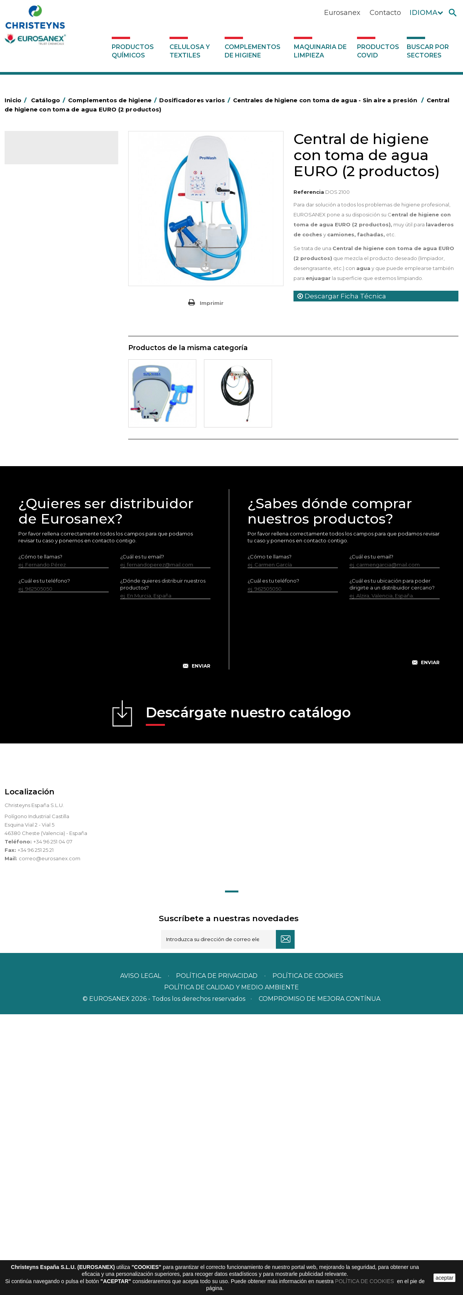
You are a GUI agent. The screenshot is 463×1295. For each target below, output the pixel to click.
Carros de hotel (39, 287)
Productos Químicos (133, 51)
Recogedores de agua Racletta (59, 441)
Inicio (17, 100)
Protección (33, 429)
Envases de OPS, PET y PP (51, 334)
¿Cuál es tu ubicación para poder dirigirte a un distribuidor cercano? (392, 864)
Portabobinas (36, 417)
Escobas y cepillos (42, 346)
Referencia (308, 192)
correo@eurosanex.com (49, 1139)
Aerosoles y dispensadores (52, 216)
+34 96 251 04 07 (52, 1122)
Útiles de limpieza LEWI (48, 477)
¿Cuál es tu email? (142, 837)
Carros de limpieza (43, 299)
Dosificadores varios (44, 501)
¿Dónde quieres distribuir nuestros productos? (162, 864)
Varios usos (39, 513)
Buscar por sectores (428, 51)
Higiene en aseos (41, 382)
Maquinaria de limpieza (320, 51)
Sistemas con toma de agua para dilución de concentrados (60, 604)
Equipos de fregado (44, 322)
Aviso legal (140, 1256)
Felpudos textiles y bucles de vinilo (62, 370)
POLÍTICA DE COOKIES (365, 1281)
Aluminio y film (37, 228)
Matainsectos (36, 394)
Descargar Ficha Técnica (341, 296)
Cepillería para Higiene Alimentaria (62, 358)
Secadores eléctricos (46, 453)
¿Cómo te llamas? (40, 837)
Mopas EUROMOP (42, 406)
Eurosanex (342, 12)
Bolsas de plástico (42, 252)
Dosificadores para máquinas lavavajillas (60, 531)
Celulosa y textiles (190, 51)
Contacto (385, 12)
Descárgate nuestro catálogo (248, 996)
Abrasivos (31, 204)
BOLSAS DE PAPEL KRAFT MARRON (50, 269)
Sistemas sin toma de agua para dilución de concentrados (63, 580)
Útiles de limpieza (41, 465)
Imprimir (211, 303)
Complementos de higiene (252, 51)
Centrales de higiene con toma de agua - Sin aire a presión (62, 556)
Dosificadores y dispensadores (57, 489)
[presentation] (114, 921)
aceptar (444, 1278)
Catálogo (40, 153)
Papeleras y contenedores (52, 311)
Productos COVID (378, 51)
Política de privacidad (217, 1256)
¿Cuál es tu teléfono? (44, 861)
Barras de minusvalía (44, 240)
